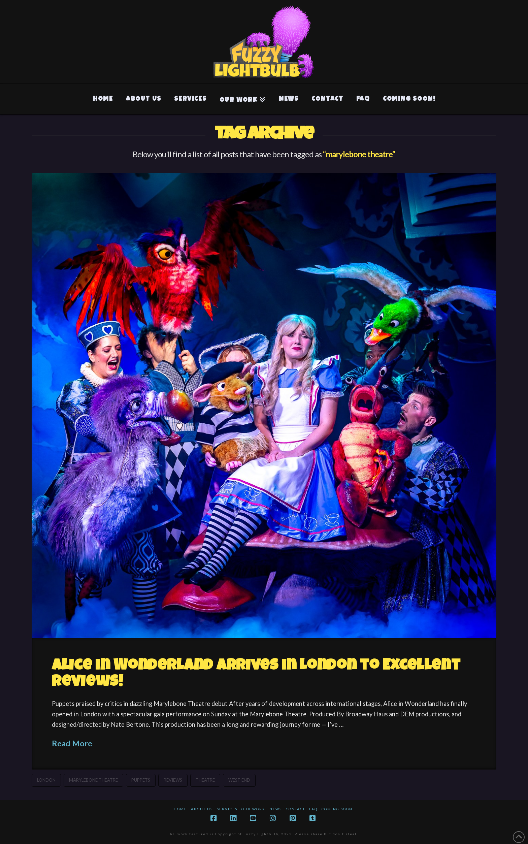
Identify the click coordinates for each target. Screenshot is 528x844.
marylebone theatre (93, 780)
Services (227, 809)
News (275, 809)
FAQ (313, 809)
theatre (205, 780)
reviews (173, 780)
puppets (140, 780)
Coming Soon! (338, 809)
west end (239, 780)
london (46, 780)
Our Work (253, 809)
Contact (295, 809)
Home (180, 809)
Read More (72, 743)
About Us (202, 809)
